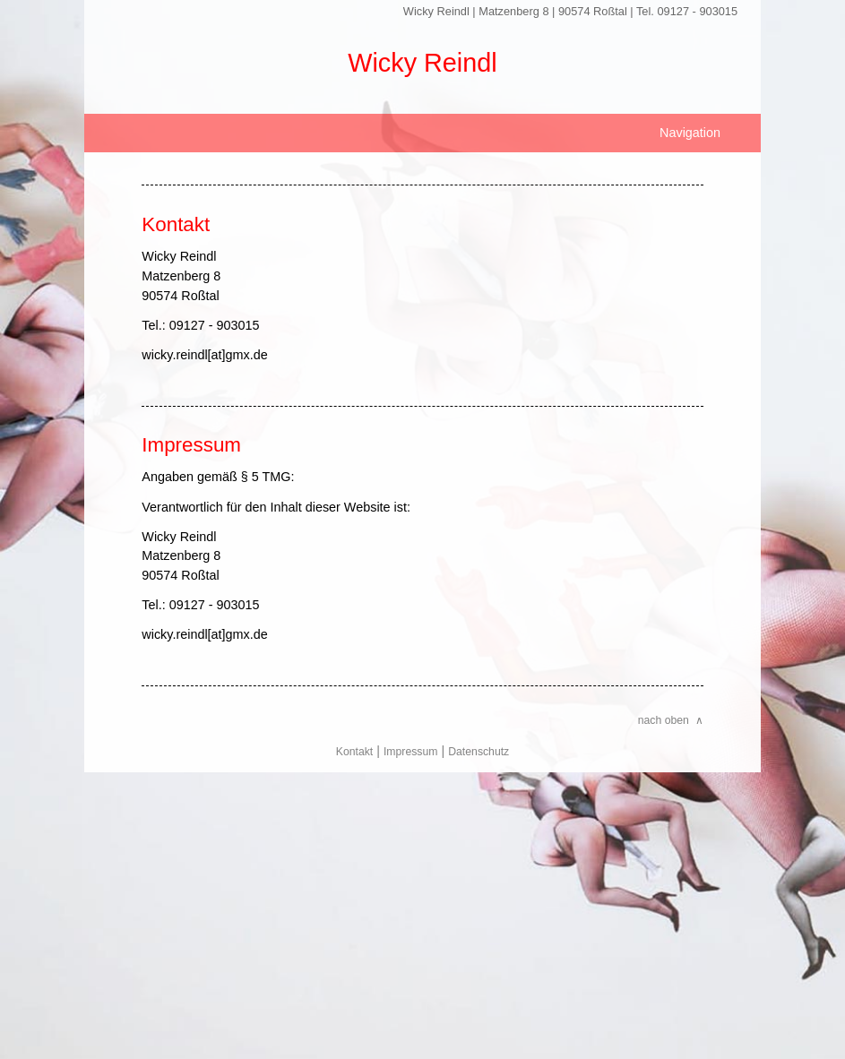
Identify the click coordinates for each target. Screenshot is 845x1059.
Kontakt (355, 751)
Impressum (411, 751)
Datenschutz (478, 751)
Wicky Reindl (422, 62)
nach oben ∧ (670, 720)
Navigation (690, 132)
